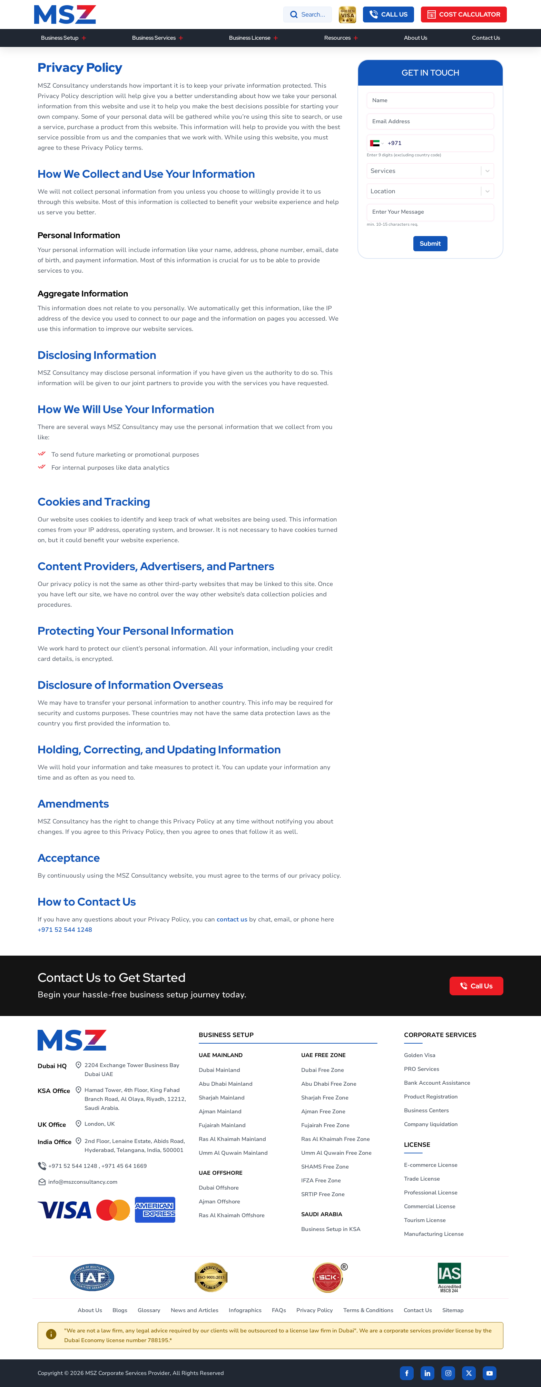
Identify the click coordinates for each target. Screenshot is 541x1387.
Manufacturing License (434, 1234)
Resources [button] (337, 37)
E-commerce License (431, 1165)
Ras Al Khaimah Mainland (232, 1139)
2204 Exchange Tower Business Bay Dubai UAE (132, 1070)
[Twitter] (469, 1373)
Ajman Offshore (219, 1201)
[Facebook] (407, 1373)
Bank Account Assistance (437, 1083)
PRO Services (421, 1069)
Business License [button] (249, 37)
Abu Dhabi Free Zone (328, 1084)
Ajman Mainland (220, 1111)
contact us (232, 919)
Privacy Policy (314, 1310)
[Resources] (355, 38)
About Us (415, 37)
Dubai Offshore (219, 1188)
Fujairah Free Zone (325, 1125)
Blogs (119, 1310)
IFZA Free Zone (321, 1180)
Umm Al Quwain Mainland (233, 1153)
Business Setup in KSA (331, 1229)
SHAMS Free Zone (325, 1167)
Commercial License (429, 1206)
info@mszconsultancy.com (82, 1182)
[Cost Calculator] (464, 14)
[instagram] (448, 1373)
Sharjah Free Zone (324, 1098)
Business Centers (426, 1110)
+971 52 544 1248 (65, 930)
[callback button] (388, 14)
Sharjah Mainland (222, 1098)
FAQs (279, 1310)
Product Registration (431, 1097)
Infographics (245, 1310)
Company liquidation (431, 1124)
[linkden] (427, 1373)
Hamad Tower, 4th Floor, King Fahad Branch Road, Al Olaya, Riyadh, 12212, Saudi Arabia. (135, 1099)
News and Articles (194, 1310)
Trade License (422, 1179)
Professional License (431, 1192)
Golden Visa (419, 1055)
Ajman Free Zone (323, 1111)
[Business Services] (180, 38)
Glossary (149, 1310)
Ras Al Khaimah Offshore (232, 1215)
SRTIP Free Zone (323, 1194)
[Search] (307, 14)
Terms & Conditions (368, 1310)
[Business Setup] (83, 38)
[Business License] (275, 38)
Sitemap (453, 1310)
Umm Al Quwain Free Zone (336, 1153)
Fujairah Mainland (222, 1125)
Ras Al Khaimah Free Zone (335, 1139)
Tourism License (425, 1220)
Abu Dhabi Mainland (226, 1084)
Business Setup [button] (60, 37)
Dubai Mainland (219, 1070)
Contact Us (486, 37)
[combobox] (371, 171)
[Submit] (430, 243)
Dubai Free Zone (322, 1070)
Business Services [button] (154, 37)
